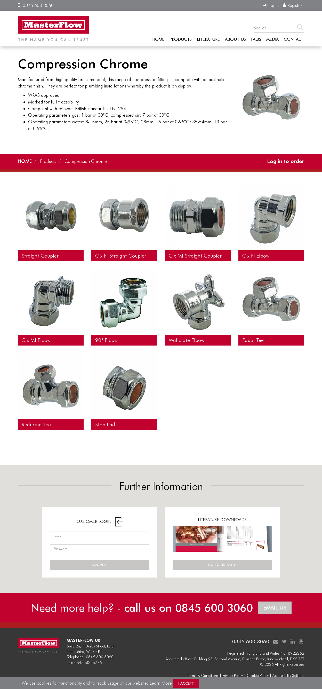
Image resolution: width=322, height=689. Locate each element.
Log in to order (285, 161)
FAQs (256, 39)
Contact (294, 39)
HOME (25, 161)
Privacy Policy (232, 675)
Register (292, 5)
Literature (208, 39)
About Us (235, 39)
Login (271, 5)
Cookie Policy (258, 675)
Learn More (161, 683)
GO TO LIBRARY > (222, 565)
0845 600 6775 (88, 662)
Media (272, 39)
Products (181, 39)
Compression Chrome (86, 161)
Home (158, 39)
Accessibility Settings (288, 675)
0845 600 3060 (36, 5)
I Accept (186, 683)
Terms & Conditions (203, 675)
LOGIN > (99, 565)
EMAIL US (274, 608)
